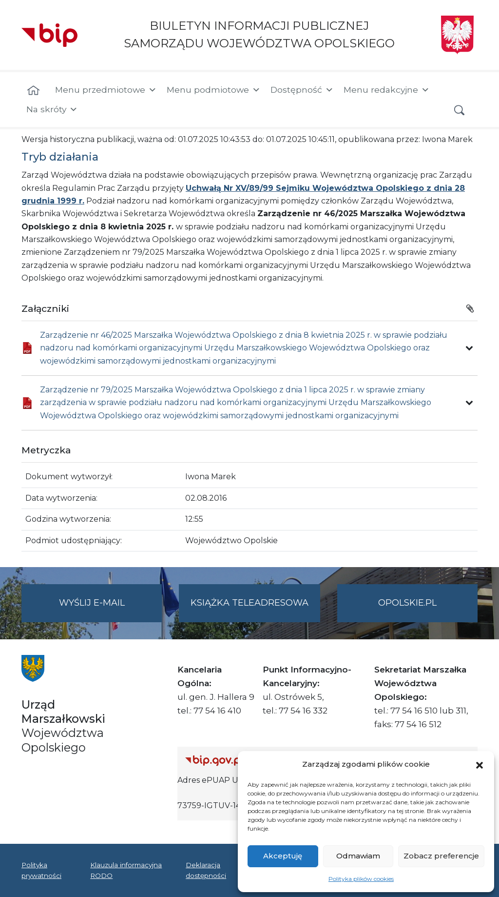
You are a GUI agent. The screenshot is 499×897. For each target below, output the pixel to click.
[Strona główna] (33, 91)
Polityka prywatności (41, 870)
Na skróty (52, 109)
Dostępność (302, 90)
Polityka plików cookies (361, 878)
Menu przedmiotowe (106, 90)
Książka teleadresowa (249, 602)
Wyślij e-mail (110, 608)
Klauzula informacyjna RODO (126, 870)
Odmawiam (358, 855)
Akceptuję (282, 855)
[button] (479, 764)
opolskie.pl (407, 602)
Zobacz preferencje (441, 855)
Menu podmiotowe (214, 90)
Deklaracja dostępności (206, 870)
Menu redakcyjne (387, 90)
